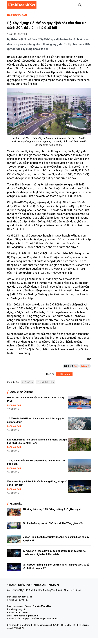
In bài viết (85, 366)
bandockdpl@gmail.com (25, 615)
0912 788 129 (21, 600)
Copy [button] (74, 366)
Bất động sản (17, 15)
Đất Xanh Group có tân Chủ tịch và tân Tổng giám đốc (52, 523)
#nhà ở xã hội (27, 382)
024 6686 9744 (25, 596)
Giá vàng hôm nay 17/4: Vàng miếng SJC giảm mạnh (51, 509)
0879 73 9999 (21, 612)
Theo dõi (50, 374)
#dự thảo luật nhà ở (45, 382)
